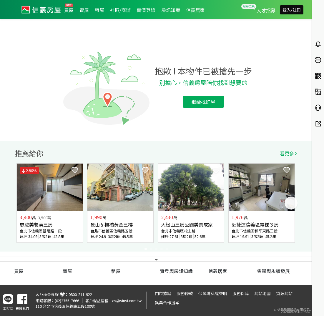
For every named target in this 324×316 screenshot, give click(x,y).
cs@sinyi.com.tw (127, 300)
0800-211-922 (80, 294)
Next (291, 203)
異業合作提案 (167, 302)
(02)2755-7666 (67, 300)
